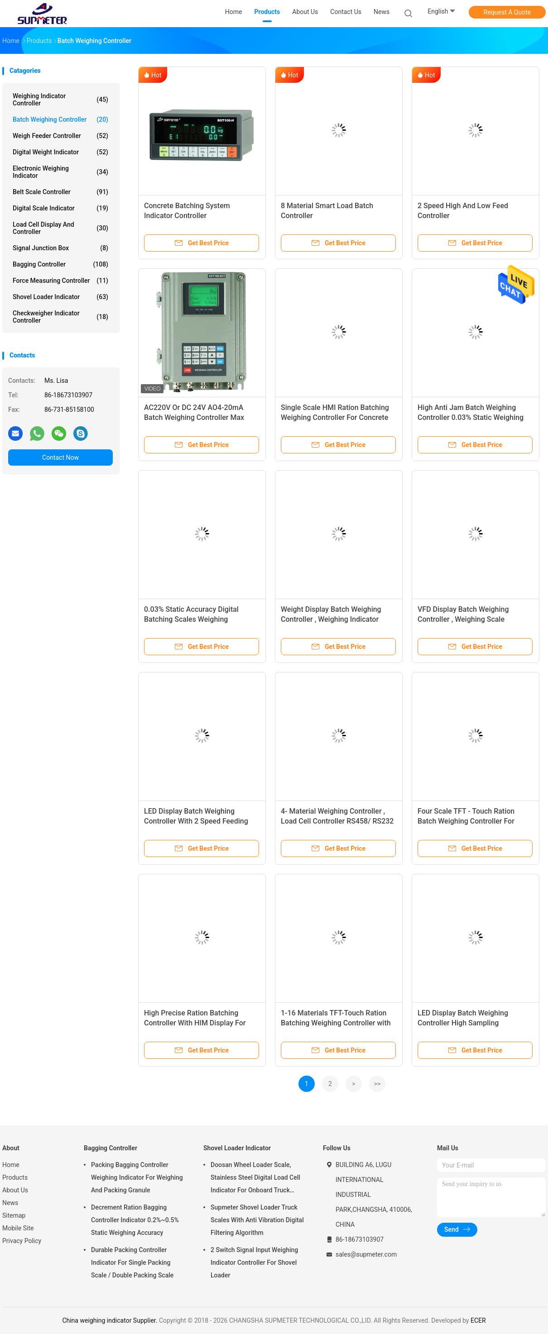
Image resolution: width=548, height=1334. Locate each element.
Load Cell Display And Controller (60, 228)
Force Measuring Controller (60, 280)
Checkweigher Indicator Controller (60, 317)
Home (10, 1164)
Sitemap (13, 1215)
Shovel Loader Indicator (60, 296)
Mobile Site (18, 1228)
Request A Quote (507, 12)
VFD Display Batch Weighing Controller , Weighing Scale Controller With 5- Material (463, 619)
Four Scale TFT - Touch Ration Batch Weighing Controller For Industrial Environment (466, 821)
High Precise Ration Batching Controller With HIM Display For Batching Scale (194, 1023)
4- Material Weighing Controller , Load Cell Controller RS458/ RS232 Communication (337, 821)
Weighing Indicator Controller (60, 99)
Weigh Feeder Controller (60, 135)
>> (377, 1083)
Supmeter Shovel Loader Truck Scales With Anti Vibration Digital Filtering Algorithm (257, 1220)
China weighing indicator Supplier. (110, 1320)
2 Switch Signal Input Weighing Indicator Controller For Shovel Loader (254, 1262)
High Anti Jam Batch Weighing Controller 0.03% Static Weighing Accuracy (471, 417)
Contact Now (60, 457)
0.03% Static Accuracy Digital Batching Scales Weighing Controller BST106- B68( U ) (191, 619)
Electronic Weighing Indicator (60, 172)
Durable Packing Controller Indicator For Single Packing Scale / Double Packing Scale (132, 1262)
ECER (478, 1320)
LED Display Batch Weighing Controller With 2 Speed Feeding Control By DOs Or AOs (196, 821)
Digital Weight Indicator (60, 152)
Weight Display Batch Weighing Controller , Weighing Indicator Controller (331, 619)
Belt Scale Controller (60, 191)
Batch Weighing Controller (60, 119)
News (10, 1202)
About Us (15, 1190)
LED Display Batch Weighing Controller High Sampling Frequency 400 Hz (463, 1023)
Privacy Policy (21, 1240)
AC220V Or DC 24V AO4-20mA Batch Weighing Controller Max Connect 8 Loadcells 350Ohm (194, 417)
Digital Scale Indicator (60, 208)
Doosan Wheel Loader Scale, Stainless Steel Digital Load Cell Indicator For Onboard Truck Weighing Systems (255, 1178)
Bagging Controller (60, 264)
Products (15, 1177)
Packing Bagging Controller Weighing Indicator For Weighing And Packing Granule (137, 1177)
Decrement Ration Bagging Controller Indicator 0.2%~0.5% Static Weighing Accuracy (135, 1220)
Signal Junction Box (60, 248)
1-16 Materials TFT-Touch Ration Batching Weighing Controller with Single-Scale (336, 1023)
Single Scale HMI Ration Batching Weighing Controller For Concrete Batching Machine (335, 417)
